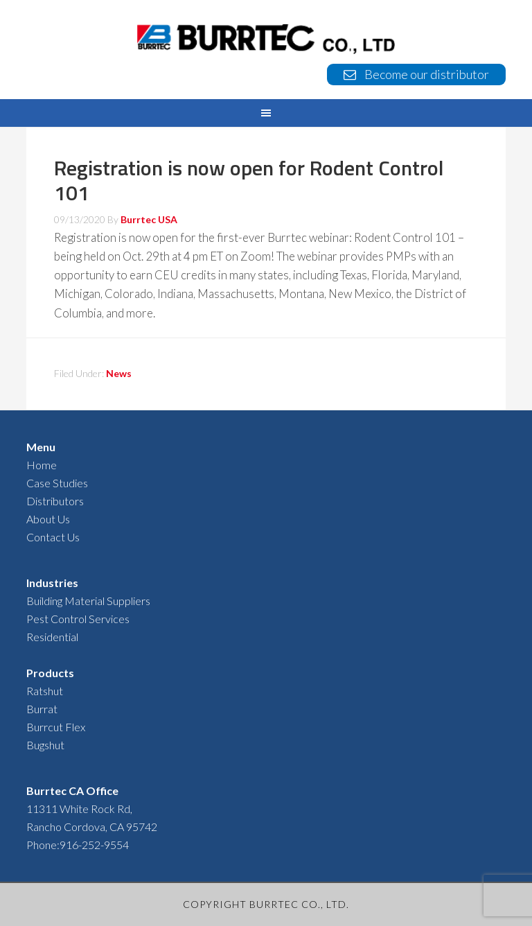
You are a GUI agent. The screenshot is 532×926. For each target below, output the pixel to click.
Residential (52, 636)
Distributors (55, 500)
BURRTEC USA (265, 39)
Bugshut (45, 744)
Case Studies (57, 482)
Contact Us (53, 536)
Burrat (41, 708)
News (119, 373)
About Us (48, 518)
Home (41, 464)
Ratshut (44, 690)
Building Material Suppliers (88, 600)
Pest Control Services (78, 618)
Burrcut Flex (55, 726)
